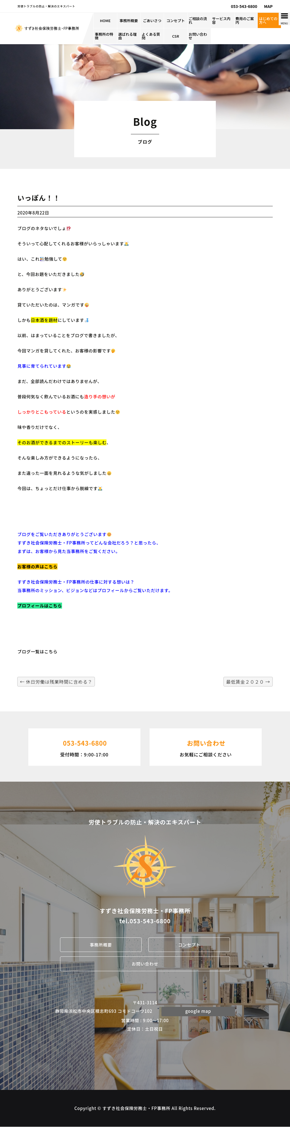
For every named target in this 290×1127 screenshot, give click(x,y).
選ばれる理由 (127, 36)
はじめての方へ (268, 20)
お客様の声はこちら (37, 566)
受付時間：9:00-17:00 (84, 746)
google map (198, 1011)
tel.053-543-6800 (144, 921)
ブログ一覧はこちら (37, 651)
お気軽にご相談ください (205, 746)
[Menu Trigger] (284, 18)
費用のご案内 (245, 20)
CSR (175, 36)
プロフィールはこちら (39, 606)
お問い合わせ (198, 36)
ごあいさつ (152, 20)
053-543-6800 (244, 6)
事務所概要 (129, 20)
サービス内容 (221, 20)
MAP (268, 6)
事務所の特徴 (104, 36)
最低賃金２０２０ (248, 681)
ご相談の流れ (198, 20)
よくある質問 (151, 36)
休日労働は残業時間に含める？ (56, 681)
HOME (105, 20)
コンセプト (176, 20)
